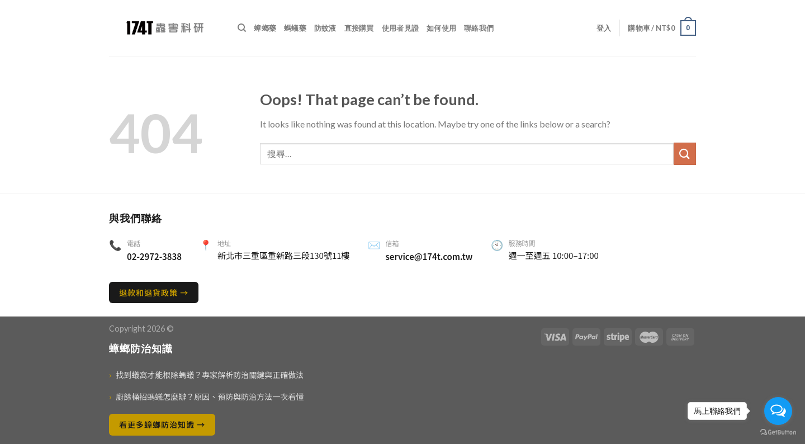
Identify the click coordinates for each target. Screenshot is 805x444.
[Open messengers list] (778, 411)
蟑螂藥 (265, 27)
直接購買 (359, 27)
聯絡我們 (479, 27)
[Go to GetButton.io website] (778, 432)
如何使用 (441, 27)
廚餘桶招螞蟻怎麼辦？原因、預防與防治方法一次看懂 (206, 397)
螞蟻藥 (295, 27)
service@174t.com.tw (429, 256)
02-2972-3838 (154, 256)
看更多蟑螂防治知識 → (162, 424)
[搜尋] (242, 28)
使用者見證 (400, 27)
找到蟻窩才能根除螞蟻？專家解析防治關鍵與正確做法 (206, 375)
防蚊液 (325, 27)
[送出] (685, 153)
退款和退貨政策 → (153, 292)
